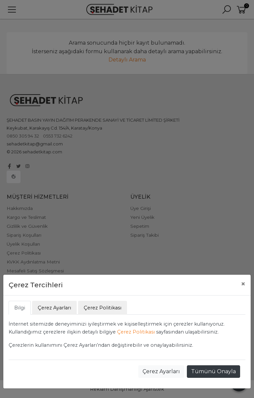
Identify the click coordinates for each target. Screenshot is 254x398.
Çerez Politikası (136, 332)
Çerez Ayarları (161, 371)
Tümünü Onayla (213, 371)
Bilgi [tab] (19, 308)
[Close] (243, 284)
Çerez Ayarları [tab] (54, 308)
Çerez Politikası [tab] (102, 308)
